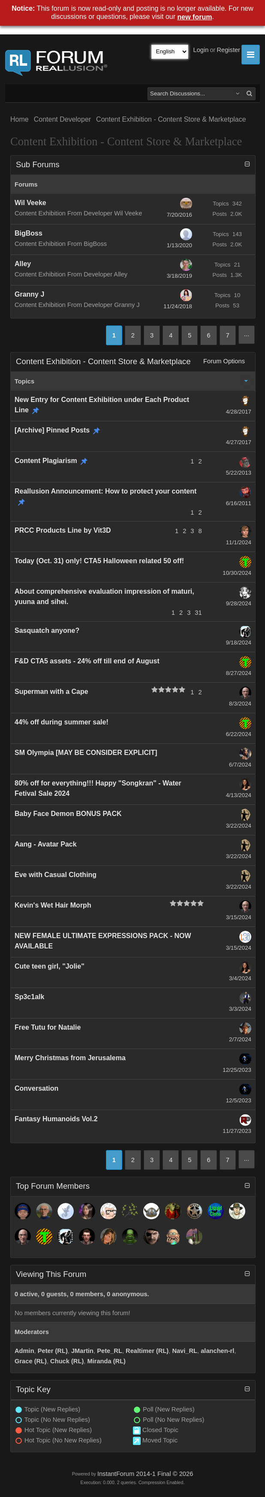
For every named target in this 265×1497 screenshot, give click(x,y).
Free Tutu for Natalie (48, 1027)
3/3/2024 (240, 1009)
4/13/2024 (238, 795)
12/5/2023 (238, 1100)
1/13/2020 (179, 245)
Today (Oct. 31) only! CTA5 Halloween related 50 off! (99, 560)
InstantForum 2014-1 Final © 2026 (145, 1473)
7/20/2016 (179, 215)
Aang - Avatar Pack (46, 844)
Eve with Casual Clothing (55, 874)
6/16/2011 (238, 503)
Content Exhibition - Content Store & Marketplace (171, 119)
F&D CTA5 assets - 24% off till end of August (87, 661)
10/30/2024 (237, 573)
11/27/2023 (237, 1131)
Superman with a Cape (51, 691)
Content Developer (62, 119)
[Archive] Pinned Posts (52, 430)
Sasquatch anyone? (47, 630)
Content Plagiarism (46, 460)
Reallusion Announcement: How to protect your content (105, 491)
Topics (24, 381)
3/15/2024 (238, 917)
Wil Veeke (30, 202)
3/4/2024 (240, 978)
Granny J (29, 294)
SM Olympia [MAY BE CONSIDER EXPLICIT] (86, 752)
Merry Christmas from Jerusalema (70, 1057)
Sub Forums (38, 164)
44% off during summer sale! (61, 722)
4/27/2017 (238, 442)
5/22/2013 (238, 472)
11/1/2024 (238, 542)
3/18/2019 (179, 276)
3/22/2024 (238, 825)
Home (19, 119)
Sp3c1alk (29, 996)
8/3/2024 (240, 703)
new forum (195, 17)
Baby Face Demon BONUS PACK (68, 813)
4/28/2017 (238, 411)
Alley (23, 263)
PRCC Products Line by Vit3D (63, 530)
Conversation (36, 1088)
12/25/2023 (237, 1070)
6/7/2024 (240, 764)
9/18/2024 (238, 642)
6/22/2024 (238, 734)
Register (228, 49)
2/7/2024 (240, 1039)
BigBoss (28, 233)
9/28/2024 (238, 603)
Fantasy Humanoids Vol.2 (56, 1119)
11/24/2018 (177, 306)
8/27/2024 (238, 673)
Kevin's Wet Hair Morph (53, 905)
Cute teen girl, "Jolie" (49, 966)
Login (201, 49)
